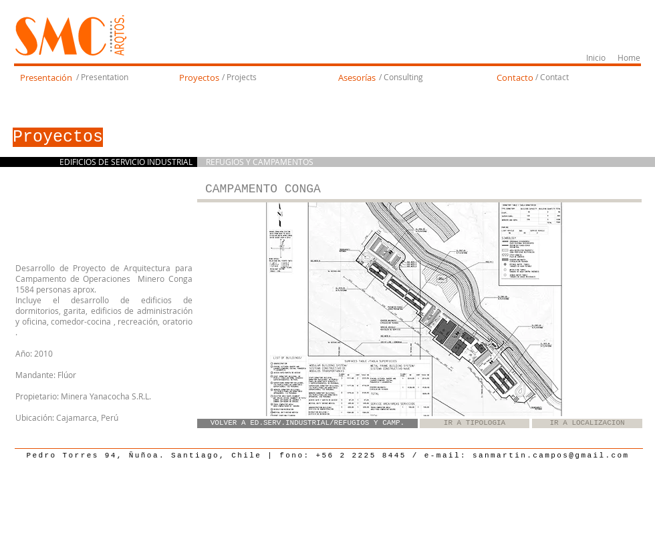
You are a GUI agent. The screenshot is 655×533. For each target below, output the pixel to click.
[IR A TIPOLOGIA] (474, 423)
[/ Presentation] (102, 77)
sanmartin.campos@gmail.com (551, 456)
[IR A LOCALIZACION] (587, 423)
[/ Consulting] (401, 77)
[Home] (628, 58)
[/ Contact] (552, 77)
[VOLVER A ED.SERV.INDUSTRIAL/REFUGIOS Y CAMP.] (307, 423)
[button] (419, 309)
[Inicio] (595, 58)
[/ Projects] (239, 77)
